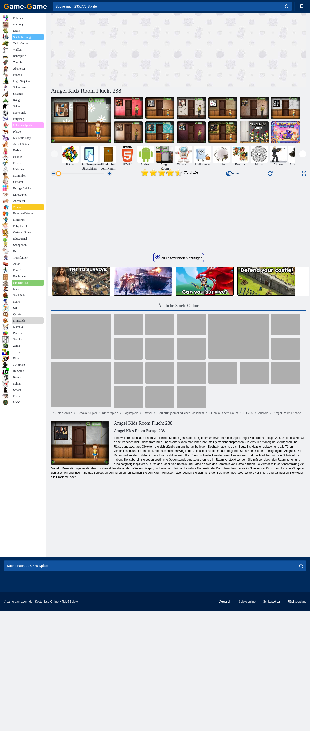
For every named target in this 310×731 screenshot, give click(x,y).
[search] (287, 6)
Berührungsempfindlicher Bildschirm (180, 534)
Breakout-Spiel (87, 534)
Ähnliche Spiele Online (178, 426)
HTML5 (248, 534)
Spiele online (63, 534)
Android (263, 534)
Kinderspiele (109, 534)
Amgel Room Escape (287, 534)
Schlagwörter (271, 723)
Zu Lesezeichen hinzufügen (178, 378)
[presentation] (54, 153)
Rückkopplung (297, 723)
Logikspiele (130, 534)
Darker (233, 173)
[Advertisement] (114, 49)
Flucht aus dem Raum (223, 534)
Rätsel (147, 534)
